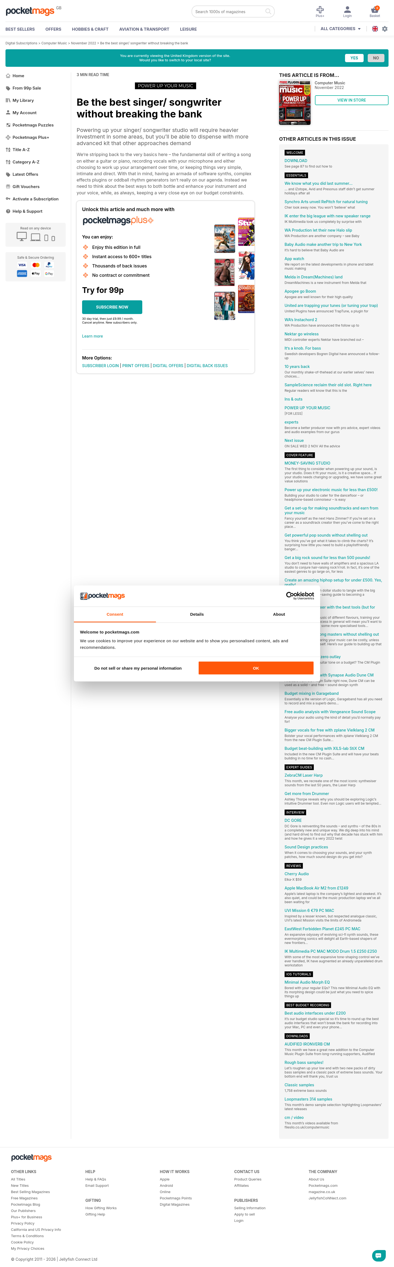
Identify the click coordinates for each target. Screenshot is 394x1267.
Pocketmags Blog (25, 1204)
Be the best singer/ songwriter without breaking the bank (144, 43)
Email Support (97, 1185)
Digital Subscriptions (21, 43)
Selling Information (250, 1208)
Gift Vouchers (22, 186)
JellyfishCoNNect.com (327, 1198)
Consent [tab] (115, 614)
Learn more (92, 336)
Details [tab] (197, 614)
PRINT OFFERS (135, 365)
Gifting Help (95, 1214)
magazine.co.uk (322, 1192)
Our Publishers (23, 1210)
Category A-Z (22, 162)
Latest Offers (21, 174)
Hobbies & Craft (90, 29)
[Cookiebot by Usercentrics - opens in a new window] (290, 596)
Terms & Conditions (27, 1236)
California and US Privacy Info (36, 1229)
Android (166, 1185)
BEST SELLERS (20, 29)
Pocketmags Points (176, 1198)
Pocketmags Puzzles (29, 125)
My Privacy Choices (27, 1248)
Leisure (188, 29)
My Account (21, 112)
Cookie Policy (22, 1242)
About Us (316, 1179)
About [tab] (279, 614)
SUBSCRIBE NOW (112, 307)
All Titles (18, 1179)
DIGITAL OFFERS (168, 365)
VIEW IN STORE (351, 100)
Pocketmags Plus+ (27, 137)
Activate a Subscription (32, 198)
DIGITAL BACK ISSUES (207, 365)
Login (239, 1220)
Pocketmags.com (323, 1185)
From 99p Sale (23, 88)
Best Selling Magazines (30, 1192)
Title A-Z (17, 149)
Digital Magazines (175, 1204)
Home (14, 75)
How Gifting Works (101, 1208)
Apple (165, 1179)
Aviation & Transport (144, 29)
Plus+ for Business (26, 1217)
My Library (19, 100)
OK (256, 668)
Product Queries (248, 1179)
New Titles (20, 1185)
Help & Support (23, 211)
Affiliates (241, 1185)
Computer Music (54, 43)
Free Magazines (24, 1198)
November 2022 (83, 43)
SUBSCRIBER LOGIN (100, 365)
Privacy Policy (22, 1223)
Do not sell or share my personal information (138, 668)
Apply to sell (244, 1214)
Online (165, 1192)
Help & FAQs (95, 1179)
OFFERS (53, 29)
